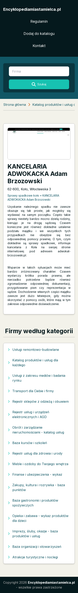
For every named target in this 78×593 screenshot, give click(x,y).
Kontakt (39, 46)
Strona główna (14, 105)
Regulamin (39, 21)
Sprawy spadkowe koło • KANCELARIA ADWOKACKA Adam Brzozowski (33, 197)
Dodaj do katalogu (39, 33)
